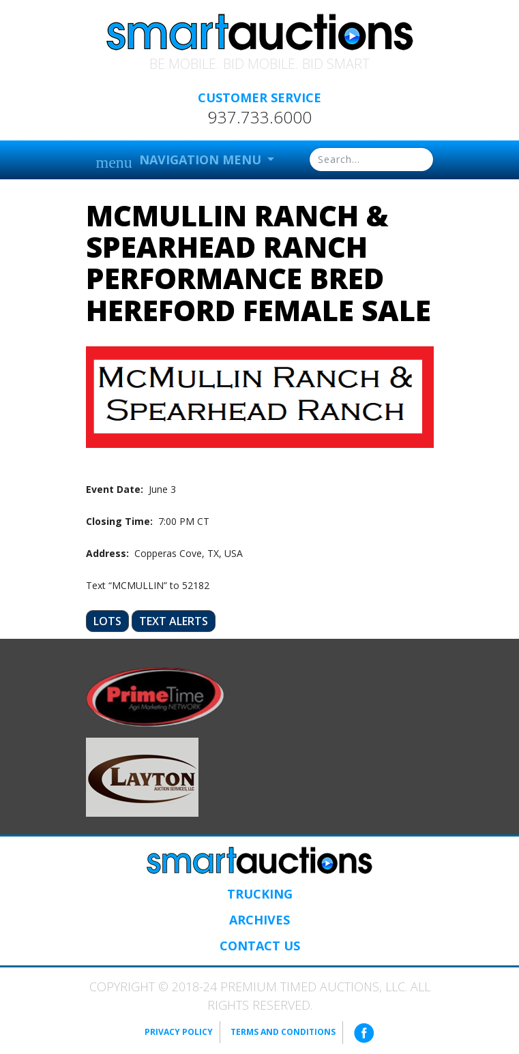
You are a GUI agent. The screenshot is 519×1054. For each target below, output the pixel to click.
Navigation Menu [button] (180, 161)
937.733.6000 (260, 117)
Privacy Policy (179, 1032)
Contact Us (260, 945)
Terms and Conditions (283, 1032)
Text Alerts (173, 621)
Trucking (260, 894)
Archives (259, 920)
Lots (107, 621)
